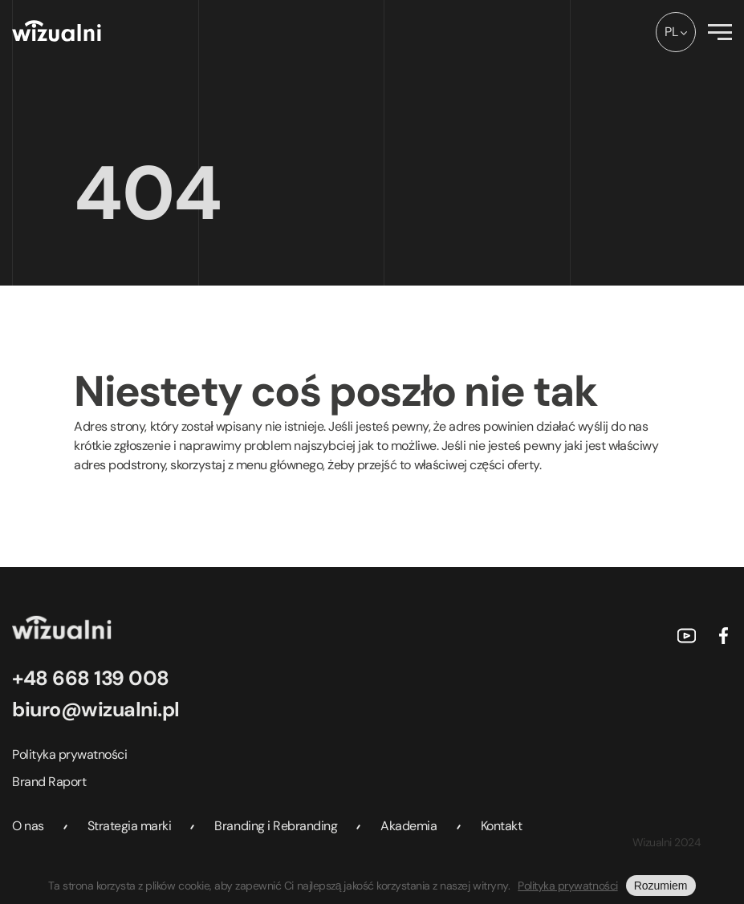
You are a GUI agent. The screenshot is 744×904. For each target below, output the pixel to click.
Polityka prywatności (69, 754)
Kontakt (501, 825)
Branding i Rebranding (275, 825)
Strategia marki (129, 825)
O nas (28, 825)
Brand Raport (49, 781)
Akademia (408, 825)
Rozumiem (661, 885)
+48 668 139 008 (90, 678)
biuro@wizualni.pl (96, 709)
